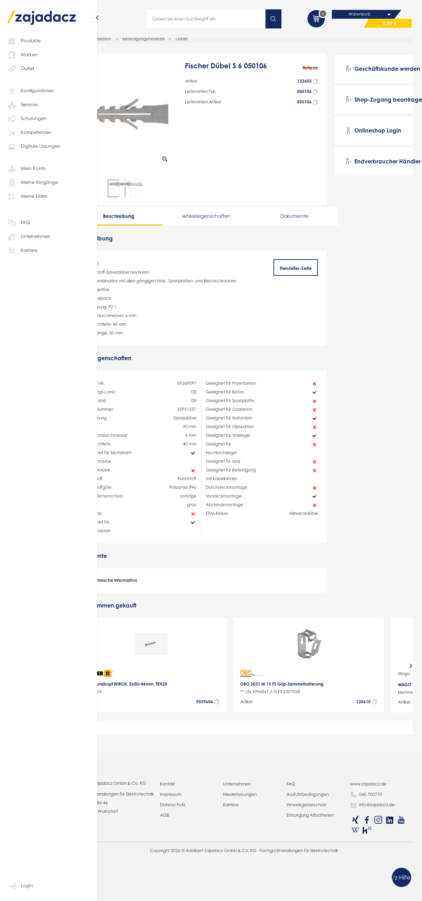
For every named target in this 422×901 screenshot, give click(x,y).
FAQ (18, 223)
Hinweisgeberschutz (318, 892)
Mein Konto (26, 169)
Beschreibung (143, 220)
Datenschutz (195, 892)
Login (20, 886)
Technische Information (139, 602)
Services (22, 105)
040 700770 (372, 882)
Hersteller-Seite (304, 272)
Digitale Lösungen (33, 147)
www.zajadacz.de (374, 871)
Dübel (211, 43)
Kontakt (190, 871)
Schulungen (27, 119)
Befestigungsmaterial (173, 43)
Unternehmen (28, 237)
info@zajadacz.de (378, 892)
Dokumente (296, 220)
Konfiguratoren (30, 91)
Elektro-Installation (123, 43)
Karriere (22, 251)
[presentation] (107, 687)
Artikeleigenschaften (220, 220)
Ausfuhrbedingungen (319, 881)
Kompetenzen (29, 133)
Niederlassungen (257, 881)
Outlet (20, 69)
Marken (22, 55)
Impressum (193, 881)
